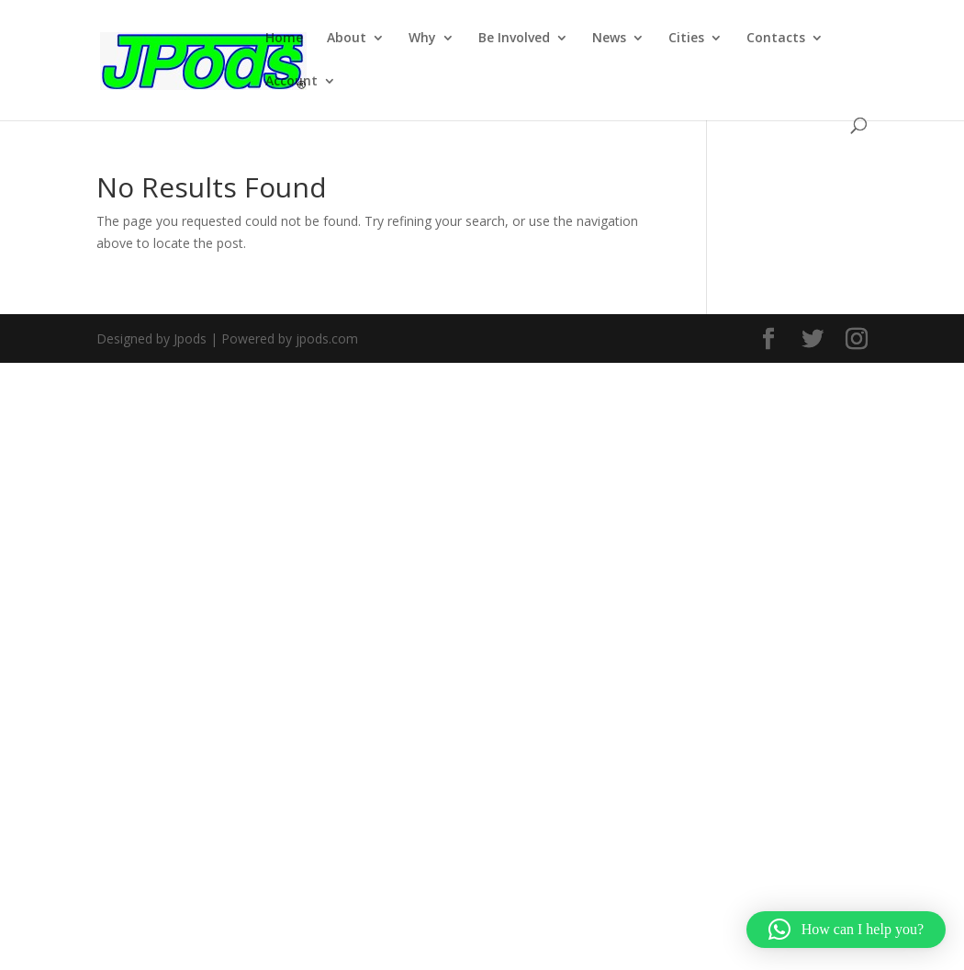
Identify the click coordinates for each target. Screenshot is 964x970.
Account (291, 81)
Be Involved (514, 38)
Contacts (775, 38)
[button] (846, 929)
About (346, 38)
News (609, 38)
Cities (686, 38)
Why (422, 38)
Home (284, 38)
